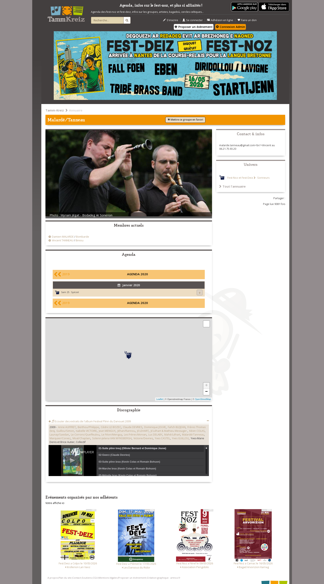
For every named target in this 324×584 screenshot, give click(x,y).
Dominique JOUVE (155, 427)
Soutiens (87, 577)
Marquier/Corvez (60, 438)
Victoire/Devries (143, 438)
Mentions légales (108, 577)
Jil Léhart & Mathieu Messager (169, 431)
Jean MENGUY (107, 431)
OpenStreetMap (203, 399)
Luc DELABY (155, 434)
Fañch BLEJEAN (177, 427)
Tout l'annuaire (232, 186)
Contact (76, 577)
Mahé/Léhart (172, 434)
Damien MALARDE (63, 236)
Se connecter (192, 20)
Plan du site (65, 577)
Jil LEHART (143, 431)
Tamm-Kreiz (54, 110)
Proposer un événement (132, 577)
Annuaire (75, 110)
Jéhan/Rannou (126, 431)
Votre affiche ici (54, 503)
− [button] (206, 392)
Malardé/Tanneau (193, 434)
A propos (53, 577)
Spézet (75, 292)
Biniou (79, 240)
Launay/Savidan (59, 434)
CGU (95, 577)
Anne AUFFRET (67, 427)
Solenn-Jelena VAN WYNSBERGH (112, 438)
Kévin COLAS (197, 431)
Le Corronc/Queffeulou (85, 434)
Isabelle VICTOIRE (86, 431)
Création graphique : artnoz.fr (163, 577)
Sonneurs (263, 178)
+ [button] (206, 386)
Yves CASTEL (162, 438)
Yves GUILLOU (180, 438)
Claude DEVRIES (132, 427)
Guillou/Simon (65, 431)
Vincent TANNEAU (62, 240)
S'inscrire (170, 20)
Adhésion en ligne (220, 20)
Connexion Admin (230, 27)
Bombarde (82, 236)
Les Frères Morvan (135, 434)
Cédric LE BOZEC (111, 427)
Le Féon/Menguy (111, 434)
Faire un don (247, 20)
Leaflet (159, 399)
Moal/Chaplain (81, 438)
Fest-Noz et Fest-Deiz (240, 178)
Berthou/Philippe (88, 427)
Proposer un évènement (194, 27)
